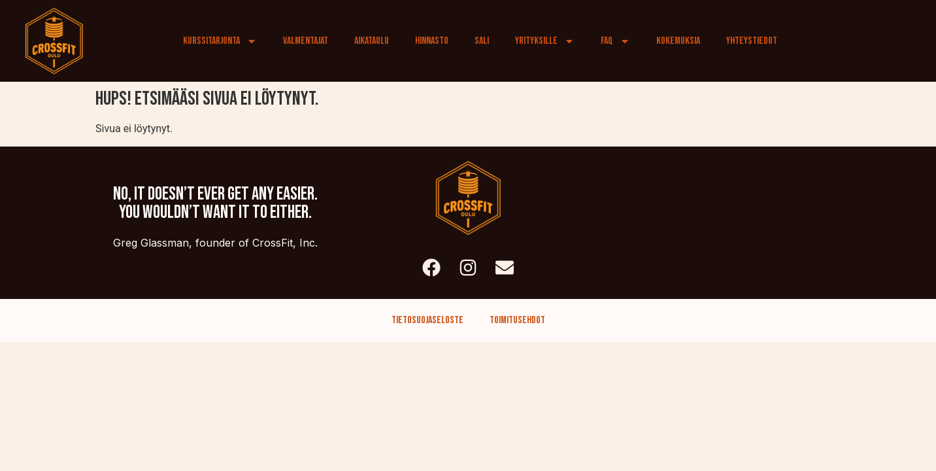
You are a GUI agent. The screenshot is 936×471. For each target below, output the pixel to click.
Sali (482, 41)
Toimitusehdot (517, 320)
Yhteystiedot (751, 41)
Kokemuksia (678, 41)
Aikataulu (371, 41)
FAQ (615, 41)
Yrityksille (545, 41)
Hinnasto (431, 41)
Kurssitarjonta (220, 41)
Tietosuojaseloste (427, 320)
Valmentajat (305, 41)
